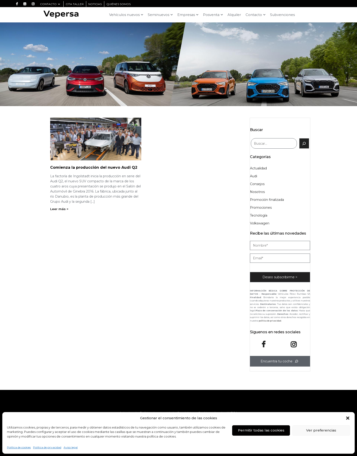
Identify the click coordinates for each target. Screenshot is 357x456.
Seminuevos (158, 14)
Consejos (257, 184)
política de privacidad (270, 320)
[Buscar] (304, 143)
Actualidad (258, 168)
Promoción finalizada (267, 200)
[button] (347, 418)
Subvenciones (282, 14)
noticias (95, 4)
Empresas (186, 14)
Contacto (50, 4)
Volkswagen (259, 223)
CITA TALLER (75, 4)
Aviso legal (71, 447)
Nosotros (257, 192)
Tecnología (258, 215)
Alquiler (234, 14)
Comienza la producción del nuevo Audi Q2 (93, 167)
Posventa (211, 14)
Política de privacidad (47, 447)
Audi (253, 176)
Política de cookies (19, 447)
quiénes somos (118, 4)
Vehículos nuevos (124, 14)
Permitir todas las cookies (261, 430)
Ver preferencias (321, 430)
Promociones (261, 207)
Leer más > (59, 209)
